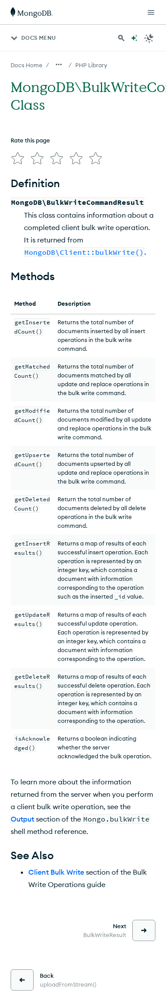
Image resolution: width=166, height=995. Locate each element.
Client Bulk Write (56, 872)
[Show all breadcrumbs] (59, 64)
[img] (18, 158)
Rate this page (30, 140)
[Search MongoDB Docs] (121, 38)
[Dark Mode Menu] (149, 38)
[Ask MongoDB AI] (134, 38)
